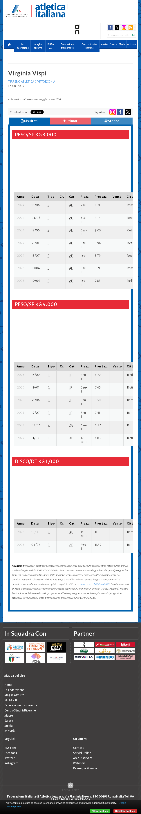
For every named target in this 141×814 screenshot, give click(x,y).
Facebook (10, 753)
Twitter (9, 758)
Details (122, 803)
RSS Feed (10, 748)
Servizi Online (82, 753)
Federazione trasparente (67, 46)
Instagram (11, 763)
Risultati (29, 121)
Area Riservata (83, 758)
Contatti (78, 748)
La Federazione (22, 46)
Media (122, 44)
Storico (111, 121)
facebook (110, 27)
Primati (70, 121)
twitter (117, 27)
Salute (113, 44)
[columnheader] (21, 196)
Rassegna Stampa (85, 768)
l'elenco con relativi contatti (93, 584)
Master (104, 44)
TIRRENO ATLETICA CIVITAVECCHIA (31, 81)
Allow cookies (100, 811)
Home (8, 685)
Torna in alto (70, 790)
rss (131, 27)
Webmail (79, 763)
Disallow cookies (125, 811)
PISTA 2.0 (51, 46)
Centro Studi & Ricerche (89, 46)
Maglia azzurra (38, 46)
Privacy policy (13, 806)
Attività (131, 44)
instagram (124, 27)
